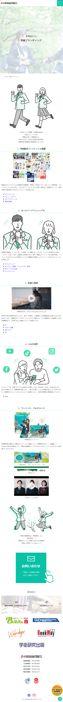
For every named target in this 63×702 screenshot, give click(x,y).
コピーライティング (10, 199)
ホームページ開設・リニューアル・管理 (16, 266)
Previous (3, 604)
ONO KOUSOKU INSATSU (31, 699)
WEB (5, 396)
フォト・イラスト (9, 196)
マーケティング (8, 271)
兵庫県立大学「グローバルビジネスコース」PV (31, 311)
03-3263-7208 (36, 669)
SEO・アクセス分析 (10, 269)
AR (5, 332)
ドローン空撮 (8, 327)
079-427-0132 (36, 666)
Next (59, 604)
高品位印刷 (7, 201)
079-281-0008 (36, 661)
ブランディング (8, 194)
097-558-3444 (36, 663)
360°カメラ (7, 330)
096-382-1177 (36, 672)
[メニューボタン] (59, 3)
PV (5, 325)
